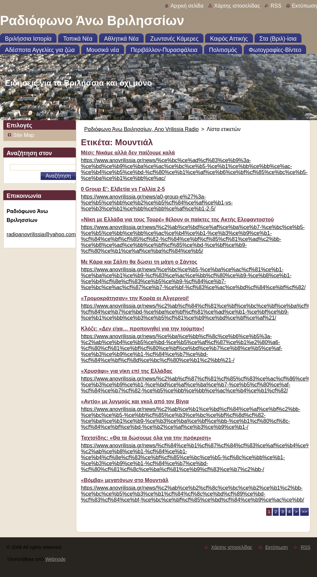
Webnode (55, 559)
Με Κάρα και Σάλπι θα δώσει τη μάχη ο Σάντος (139, 262)
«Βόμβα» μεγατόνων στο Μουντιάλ (124, 480)
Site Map (23, 135)
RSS (275, 6)
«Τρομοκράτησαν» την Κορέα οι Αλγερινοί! (135, 298)
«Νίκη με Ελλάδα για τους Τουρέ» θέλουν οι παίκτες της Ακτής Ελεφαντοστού (177, 219)
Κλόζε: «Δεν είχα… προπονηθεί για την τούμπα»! (142, 329)
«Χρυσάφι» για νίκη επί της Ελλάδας (126, 371)
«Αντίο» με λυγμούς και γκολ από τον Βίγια (135, 401)
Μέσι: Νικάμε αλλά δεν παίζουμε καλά (128, 152)
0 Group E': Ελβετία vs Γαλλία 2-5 (123, 189)
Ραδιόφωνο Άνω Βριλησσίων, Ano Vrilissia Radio (141, 129)
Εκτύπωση (304, 6)
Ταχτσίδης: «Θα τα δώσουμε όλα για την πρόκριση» (146, 438)
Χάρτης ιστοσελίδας (237, 6)
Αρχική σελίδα (186, 6)
